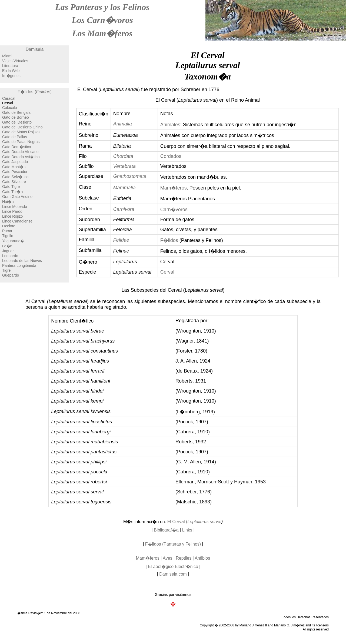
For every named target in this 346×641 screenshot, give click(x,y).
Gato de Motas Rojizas (21, 132)
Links (187, 530)
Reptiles (183, 558)
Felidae (121, 240)
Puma (7, 231)
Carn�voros (174, 209)
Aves (167, 558)
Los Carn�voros (102, 20)
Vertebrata (124, 166)
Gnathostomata (130, 176)
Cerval (167, 272)
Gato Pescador (14, 172)
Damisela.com (173, 574)
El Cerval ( (194, 521)
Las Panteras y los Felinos (102, 7)
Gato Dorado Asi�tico (21, 157)
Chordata (123, 156)
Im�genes (11, 76)
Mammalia (124, 187)
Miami (7, 56)
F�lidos (169, 240)
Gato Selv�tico (15, 177)
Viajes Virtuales (15, 61)
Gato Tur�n (12, 192)
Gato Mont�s (13, 167)
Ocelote (8, 226)
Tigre (6, 270)
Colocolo (9, 107)
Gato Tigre (11, 186)
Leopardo (10, 256)
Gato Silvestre (14, 182)
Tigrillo (7, 236)
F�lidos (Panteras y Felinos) (173, 544)
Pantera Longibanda (19, 265)
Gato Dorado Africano (20, 152)
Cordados (170, 156)
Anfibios (202, 558)
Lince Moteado (14, 206)
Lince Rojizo (12, 216)
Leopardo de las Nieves (22, 260)
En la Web (10, 70)
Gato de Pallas (14, 137)
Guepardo (10, 275)
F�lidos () (35, 91)
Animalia (122, 124)
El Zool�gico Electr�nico (173, 566)
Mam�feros (173, 188)
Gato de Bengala (16, 112)
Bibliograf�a (166, 530)
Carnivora (123, 209)
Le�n (7, 246)
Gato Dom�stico (16, 147)
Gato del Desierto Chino (22, 127)
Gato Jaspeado (15, 162)
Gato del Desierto (17, 122)
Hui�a (8, 202)
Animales (170, 124)
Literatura (10, 66)
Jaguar (8, 251)
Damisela (35, 49)
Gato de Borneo (15, 117)
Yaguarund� (13, 241)
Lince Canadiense (17, 221)
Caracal (8, 98)
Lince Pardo (12, 211)
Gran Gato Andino (17, 196)
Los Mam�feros (102, 33)
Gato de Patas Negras (21, 142)
